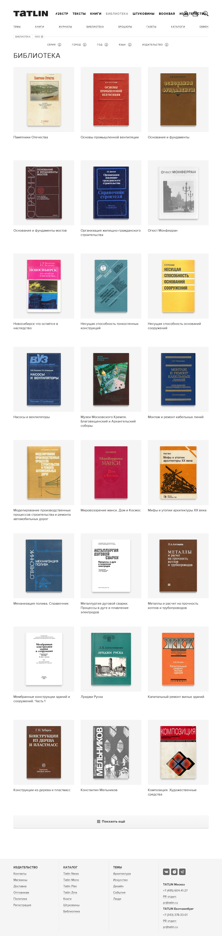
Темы (17, 27)
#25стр (62, 13)
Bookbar (167, 13)
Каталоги (178, 27)
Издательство (25, 867)
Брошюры (125, 27)
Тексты (79, 13)
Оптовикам (21, 892)
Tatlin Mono (71, 880)
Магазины (20, 880)
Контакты (19, 873)
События (119, 892)
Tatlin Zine (70, 892)
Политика (20, 898)
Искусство (120, 880)
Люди (117, 898)
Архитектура (122, 873)
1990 (39, 37)
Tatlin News (71, 873)
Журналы (65, 27)
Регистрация (22, 905)
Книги (95, 13)
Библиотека (117, 13)
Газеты (152, 27)
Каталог (70, 867)
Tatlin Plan (70, 886)
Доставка (19, 886)
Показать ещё (111, 821)
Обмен (204, 27)
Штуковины (144, 13)
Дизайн (118, 886)
